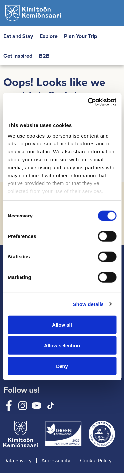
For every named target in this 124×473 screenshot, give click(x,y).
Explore (49, 36)
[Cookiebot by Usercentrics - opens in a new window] (88, 102)
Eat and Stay (18, 36)
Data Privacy (17, 460)
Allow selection (62, 345)
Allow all (62, 325)
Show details (88, 304)
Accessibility (55, 460)
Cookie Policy (96, 460)
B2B (44, 55)
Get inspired (17, 55)
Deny (62, 366)
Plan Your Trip (80, 36)
